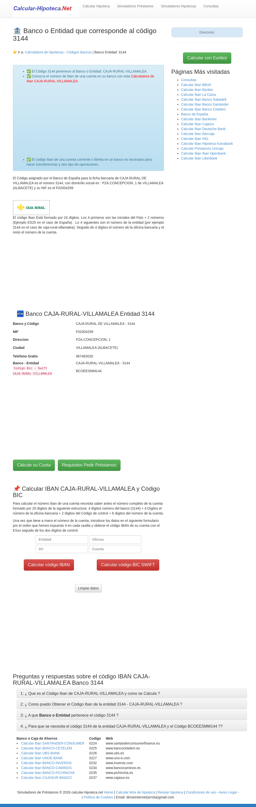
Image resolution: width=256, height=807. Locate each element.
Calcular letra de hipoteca (135, 792)
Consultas (211, 6)
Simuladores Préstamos (135, 6)
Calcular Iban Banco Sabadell (203, 99)
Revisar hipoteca (170, 792)
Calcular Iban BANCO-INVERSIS (46, 763)
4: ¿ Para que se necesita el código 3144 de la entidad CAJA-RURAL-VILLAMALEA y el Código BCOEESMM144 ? (120, 726)
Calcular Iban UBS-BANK (40, 753)
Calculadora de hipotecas (44, 52)
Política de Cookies (98, 797)
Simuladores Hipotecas (178, 6)
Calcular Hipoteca (96, 6)
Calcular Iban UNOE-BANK (42, 758)
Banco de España (194, 114)
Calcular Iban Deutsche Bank (203, 129)
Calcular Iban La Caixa (198, 95)
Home (108, 792)
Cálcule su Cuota (34, 465)
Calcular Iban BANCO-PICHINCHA (48, 773)
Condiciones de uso (201, 792)
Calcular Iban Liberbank (199, 158)
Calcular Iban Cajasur (197, 124)
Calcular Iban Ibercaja (197, 134)
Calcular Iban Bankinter (199, 119)
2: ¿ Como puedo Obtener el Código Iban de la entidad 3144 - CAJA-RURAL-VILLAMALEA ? (101, 704)
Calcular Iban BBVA (196, 85)
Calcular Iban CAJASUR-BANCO (46, 778)
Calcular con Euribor (207, 57)
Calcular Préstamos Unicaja (202, 148)
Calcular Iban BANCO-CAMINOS (46, 768)
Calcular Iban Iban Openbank (203, 153)
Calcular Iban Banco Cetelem (203, 109)
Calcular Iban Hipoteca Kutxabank (207, 144)
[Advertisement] (93, 118)
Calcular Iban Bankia (197, 90)
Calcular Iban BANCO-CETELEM (46, 748)
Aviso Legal (228, 792)
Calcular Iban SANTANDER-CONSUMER (53, 743)
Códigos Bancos (80, 52)
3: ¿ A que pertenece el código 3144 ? (70, 715)
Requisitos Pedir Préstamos (89, 465)
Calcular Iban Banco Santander (205, 104)
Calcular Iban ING (194, 139)
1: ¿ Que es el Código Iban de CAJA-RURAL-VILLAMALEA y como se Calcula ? (90, 693)
